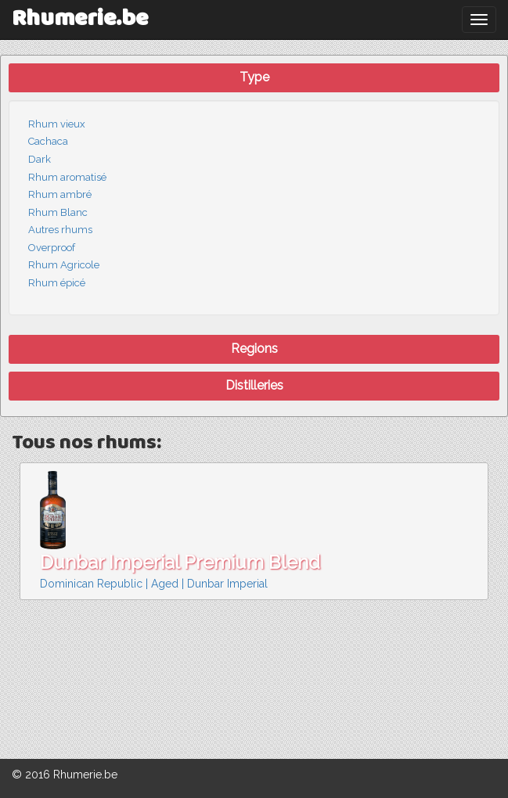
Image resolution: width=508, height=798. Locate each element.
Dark (39, 159)
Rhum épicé (56, 283)
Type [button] (254, 77)
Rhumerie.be (80, 19)
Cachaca (48, 141)
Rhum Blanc (58, 212)
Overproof (51, 247)
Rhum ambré (60, 194)
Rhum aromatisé (67, 177)
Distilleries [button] (254, 385)
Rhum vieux (56, 124)
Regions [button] (254, 348)
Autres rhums (60, 229)
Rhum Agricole (63, 265)
